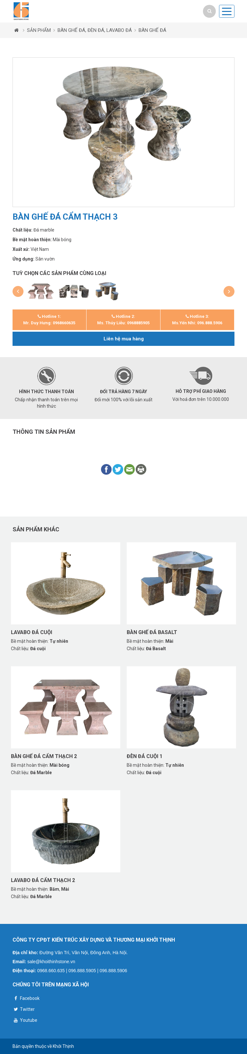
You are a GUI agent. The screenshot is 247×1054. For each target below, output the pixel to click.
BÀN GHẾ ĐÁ (152, 30)
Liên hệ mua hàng (124, 339)
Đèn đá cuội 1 (144, 756)
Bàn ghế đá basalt (152, 632)
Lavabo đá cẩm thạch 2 (43, 880)
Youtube (25, 1021)
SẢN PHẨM (39, 30)
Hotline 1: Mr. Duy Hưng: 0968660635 (49, 319)
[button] (18, 291)
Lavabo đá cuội (31, 632)
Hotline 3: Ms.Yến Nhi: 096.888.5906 (197, 319)
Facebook (26, 999)
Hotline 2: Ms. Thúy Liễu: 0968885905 (123, 319)
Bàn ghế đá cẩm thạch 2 (44, 756)
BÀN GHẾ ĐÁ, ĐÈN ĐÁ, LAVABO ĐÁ (95, 30)
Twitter (24, 1010)
